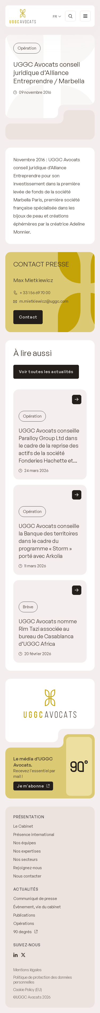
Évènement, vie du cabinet (37, 906)
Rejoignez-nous (27, 867)
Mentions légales (27, 969)
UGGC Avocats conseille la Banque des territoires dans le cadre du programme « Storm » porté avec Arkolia (49, 541)
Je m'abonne (28, 786)
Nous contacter (27, 876)
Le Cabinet (23, 826)
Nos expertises (27, 851)
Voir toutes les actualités (46, 371)
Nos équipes (24, 842)
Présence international (33, 834)
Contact (28, 317)
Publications (24, 915)
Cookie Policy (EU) (27, 989)
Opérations (23, 923)
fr (55, 16)
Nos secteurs (25, 859)
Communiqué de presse (35, 898)
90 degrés (22, 931)
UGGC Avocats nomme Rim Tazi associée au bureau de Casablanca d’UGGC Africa (48, 632)
